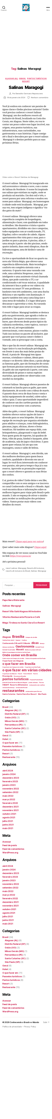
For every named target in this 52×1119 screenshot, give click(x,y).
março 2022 (8, 799)
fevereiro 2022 (10, 803)
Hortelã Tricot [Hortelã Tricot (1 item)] (39, 647)
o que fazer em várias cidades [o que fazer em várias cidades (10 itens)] (26, 670)
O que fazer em (10, 742)
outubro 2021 (9, 814)
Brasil (22, 78)
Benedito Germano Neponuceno (29, 93)
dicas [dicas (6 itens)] (35, 643)
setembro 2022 (10, 792)
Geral (5, 735)
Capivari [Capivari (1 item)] (17, 640)
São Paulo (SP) (12, 732)
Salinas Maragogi (26, 87)
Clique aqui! (40, 547)
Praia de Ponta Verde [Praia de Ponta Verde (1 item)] (36, 680)
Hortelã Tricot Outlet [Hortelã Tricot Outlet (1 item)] (8, 650)
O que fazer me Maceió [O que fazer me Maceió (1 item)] (9, 674)
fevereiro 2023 (10, 781)
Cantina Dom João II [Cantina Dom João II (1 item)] (8, 640)
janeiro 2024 (9, 774)
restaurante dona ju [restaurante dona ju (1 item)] (8, 687)
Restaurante (8, 757)
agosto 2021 (8, 817)
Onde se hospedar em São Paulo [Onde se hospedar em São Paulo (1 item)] (35, 658)
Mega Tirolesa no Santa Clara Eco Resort (23, 622)
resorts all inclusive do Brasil (18, 571)
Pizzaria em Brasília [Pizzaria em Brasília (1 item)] (20, 676)
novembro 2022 (10, 788)
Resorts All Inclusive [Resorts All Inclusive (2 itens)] (19, 685)
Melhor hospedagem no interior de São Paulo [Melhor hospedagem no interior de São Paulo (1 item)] (16, 652)
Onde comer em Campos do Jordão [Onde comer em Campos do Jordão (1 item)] (13, 658)
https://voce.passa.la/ (20, 556)
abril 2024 (7, 770)
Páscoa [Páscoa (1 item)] (41, 682)
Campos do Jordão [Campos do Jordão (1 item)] (31, 637)
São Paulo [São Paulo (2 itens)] (42, 694)
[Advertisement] (22, 38)
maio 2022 (7, 796)
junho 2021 (8, 824)
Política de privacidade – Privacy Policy (19, 1026)
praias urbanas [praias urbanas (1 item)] (33, 682)
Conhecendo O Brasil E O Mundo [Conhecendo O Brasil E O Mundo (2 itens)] (16, 643)
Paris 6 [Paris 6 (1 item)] (20, 674)
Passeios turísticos (12, 746)
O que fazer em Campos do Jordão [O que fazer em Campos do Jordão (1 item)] (13, 667)
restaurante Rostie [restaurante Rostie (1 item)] (21, 687)
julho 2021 (7, 821)
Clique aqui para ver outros (29, 541)
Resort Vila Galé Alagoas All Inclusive (21, 611)
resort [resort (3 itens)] (5, 684)
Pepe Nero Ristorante (13, 600)
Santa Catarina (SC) (15, 728)
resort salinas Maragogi (16, 568)
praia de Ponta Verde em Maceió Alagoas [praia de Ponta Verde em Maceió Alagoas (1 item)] (14, 682)
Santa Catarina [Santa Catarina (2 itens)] (8, 694)
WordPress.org (10, 852)
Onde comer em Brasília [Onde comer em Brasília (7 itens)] (19, 655)
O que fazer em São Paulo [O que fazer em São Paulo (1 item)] (32, 667)
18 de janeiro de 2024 (16, 97)
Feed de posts (9, 845)
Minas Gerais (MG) (14, 721)
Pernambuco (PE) (14, 724)
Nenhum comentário (39, 97)
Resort (26, 81)
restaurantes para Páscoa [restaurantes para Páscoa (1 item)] (34, 691)
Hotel (5, 739)
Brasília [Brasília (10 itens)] (18, 637)
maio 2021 (7, 828)
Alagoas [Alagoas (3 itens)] (6, 637)
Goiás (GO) (10, 717)
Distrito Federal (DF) (15, 714)
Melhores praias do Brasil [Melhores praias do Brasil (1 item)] (33, 650)
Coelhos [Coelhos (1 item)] (24, 640)
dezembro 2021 (10, 806)
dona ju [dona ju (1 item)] (42, 643)
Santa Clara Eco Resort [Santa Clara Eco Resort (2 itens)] (27, 694)
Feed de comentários (13, 849)
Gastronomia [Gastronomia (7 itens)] (25, 646)
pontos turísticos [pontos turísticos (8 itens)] (15, 679)
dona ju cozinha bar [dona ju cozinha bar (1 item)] (8, 647)
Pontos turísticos (37, 78)
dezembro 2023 (10, 778)
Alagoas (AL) (11, 78)
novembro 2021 (10, 810)
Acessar (6, 841)
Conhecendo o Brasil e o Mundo (24, 1022)
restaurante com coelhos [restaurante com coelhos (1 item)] (37, 685)
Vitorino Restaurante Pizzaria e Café (21, 617)
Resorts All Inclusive (35, 568)
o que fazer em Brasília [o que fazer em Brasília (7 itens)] (18, 664)
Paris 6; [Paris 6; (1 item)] (35, 674)
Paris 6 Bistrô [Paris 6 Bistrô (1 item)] (27, 674)
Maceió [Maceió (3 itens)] (20, 649)
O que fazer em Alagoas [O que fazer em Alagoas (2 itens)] (12, 661)
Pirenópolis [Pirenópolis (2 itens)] (7, 676)
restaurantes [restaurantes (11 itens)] (13, 690)
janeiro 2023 (9, 785)
